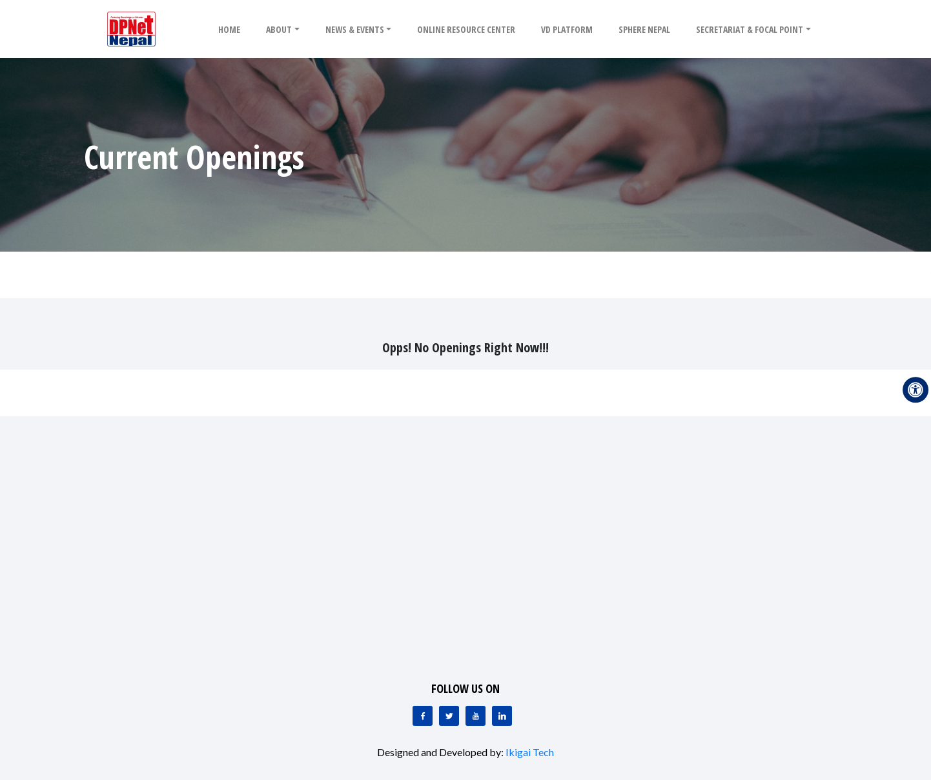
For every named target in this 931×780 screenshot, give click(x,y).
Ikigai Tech (530, 752)
